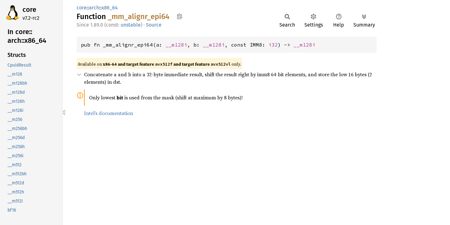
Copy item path (179, 16)
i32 (273, 45)
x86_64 (110, 8)
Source (154, 25)
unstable (131, 25)
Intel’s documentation (108, 113)
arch (94, 8)
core (29, 9)
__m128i (176, 45)
